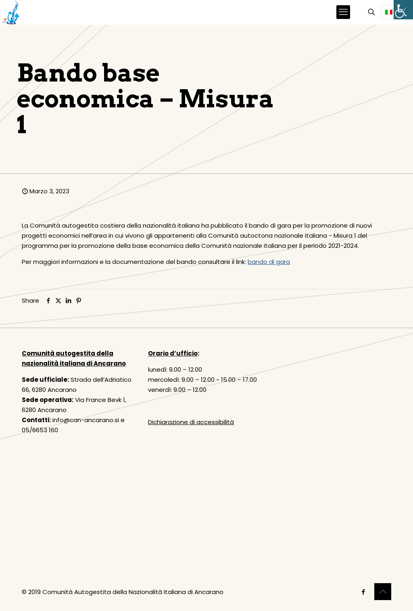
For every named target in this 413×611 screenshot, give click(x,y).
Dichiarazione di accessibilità (191, 422)
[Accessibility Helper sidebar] (403, 9)
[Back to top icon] (382, 591)
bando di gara (269, 261)
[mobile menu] (343, 12)
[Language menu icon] (392, 12)
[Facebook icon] (363, 592)
